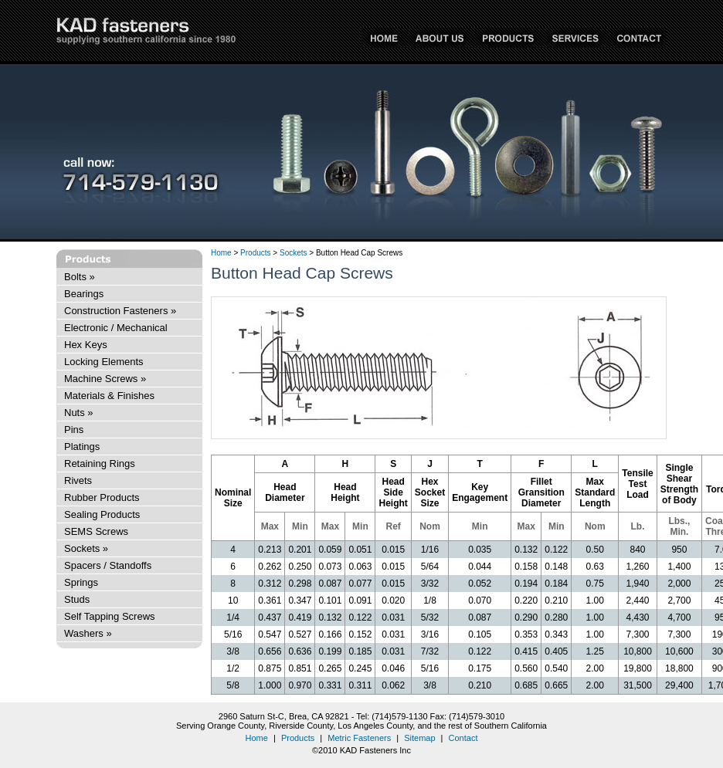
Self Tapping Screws (109, 616)
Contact (463, 738)
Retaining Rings (99, 463)
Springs (81, 582)
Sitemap (419, 738)
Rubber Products (102, 497)
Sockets (86, 548)
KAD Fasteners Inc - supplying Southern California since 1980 (146, 31)
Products (255, 253)
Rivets (78, 480)
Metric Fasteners (359, 738)
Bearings (84, 293)
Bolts (79, 277)
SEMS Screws (96, 531)
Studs (77, 599)
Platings (82, 446)
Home (221, 253)
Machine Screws (105, 378)
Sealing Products (102, 514)
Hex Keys (85, 344)
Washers (88, 633)
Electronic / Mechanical (116, 327)
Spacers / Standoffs (107, 565)
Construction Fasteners (120, 310)
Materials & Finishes (109, 395)
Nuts (78, 412)
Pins (73, 429)
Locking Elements (104, 361)
